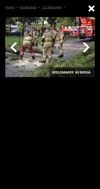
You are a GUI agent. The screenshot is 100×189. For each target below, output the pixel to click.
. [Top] (91, 72)
